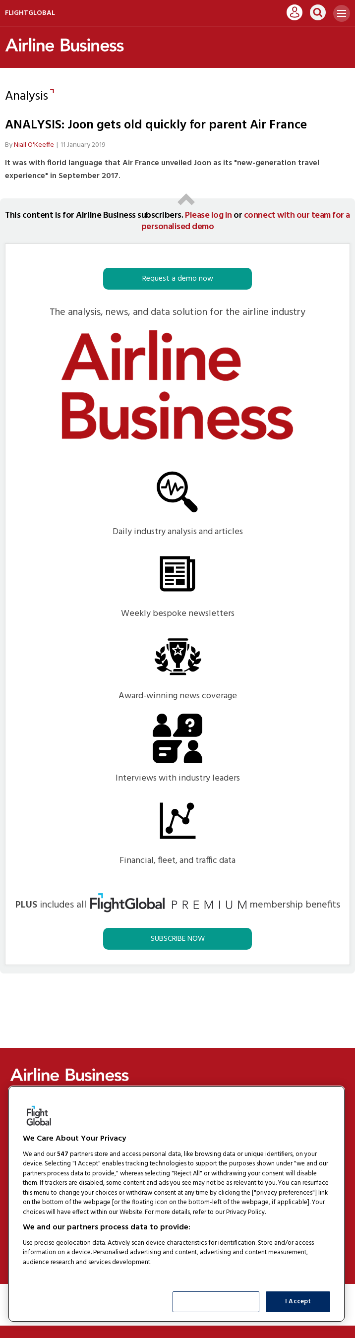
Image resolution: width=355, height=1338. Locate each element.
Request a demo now (177, 279)
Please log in (208, 215)
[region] (176, 1204)
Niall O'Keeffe (34, 145)
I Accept (298, 1301)
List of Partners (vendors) (62, 1275)
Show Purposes (216, 1301)
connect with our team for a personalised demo (245, 221)
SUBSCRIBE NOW (178, 939)
